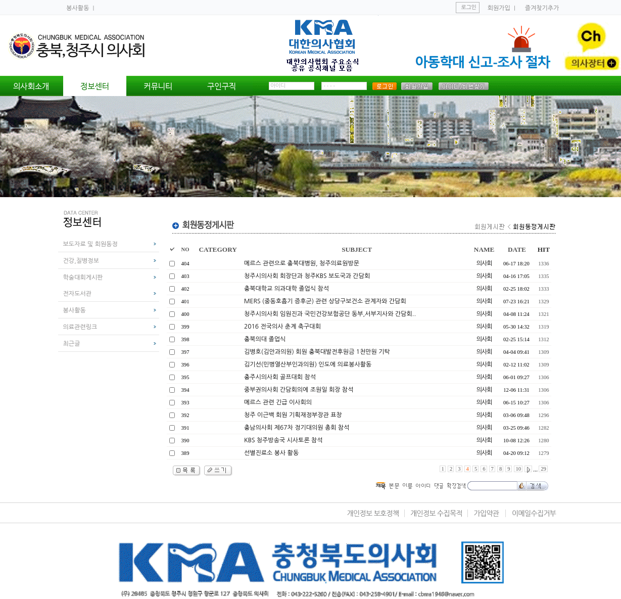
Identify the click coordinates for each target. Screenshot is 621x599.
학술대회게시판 (83, 277)
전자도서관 (77, 294)
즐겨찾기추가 (542, 8)
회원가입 (499, 8)
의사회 (484, 263)
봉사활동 (78, 8)
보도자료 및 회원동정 (90, 244)
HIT (544, 249)
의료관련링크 (80, 327)
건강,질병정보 (81, 261)
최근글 (71, 344)
